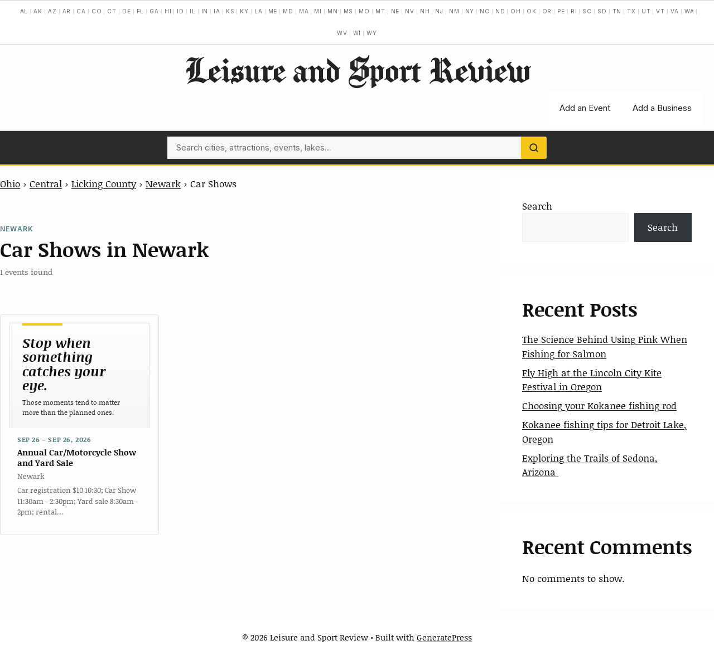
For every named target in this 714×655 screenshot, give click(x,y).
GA (154, 11)
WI (357, 33)
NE (395, 11)
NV (409, 11)
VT (660, 11)
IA (217, 11)
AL (24, 11)
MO (364, 11)
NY (470, 11)
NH (425, 11)
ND (500, 11)
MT (380, 11)
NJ (439, 11)
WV (342, 33)
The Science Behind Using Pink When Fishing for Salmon (604, 346)
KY (244, 11)
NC (485, 11)
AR (66, 11)
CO (96, 11)
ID (180, 11)
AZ (52, 11)
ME (273, 11)
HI (168, 11)
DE (126, 11)
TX (631, 11)
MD (288, 11)
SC (587, 11)
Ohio (10, 183)
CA (81, 11)
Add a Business (662, 108)
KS (230, 11)
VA (674, 11)
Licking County (103, 183)
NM (454, 11)
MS (349, 11)
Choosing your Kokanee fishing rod (599, 405)
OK (532, 11)
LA (258, 11)
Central (46, 183)
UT (646, 11)
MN (332, 11)
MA (304, 11)
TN (617, 11)
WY (371, 33)
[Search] (534, 148)
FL (140, 11)
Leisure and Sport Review (357, 70)
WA (689, 11)
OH (515, 11)
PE (561, 11)
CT (112, 11)
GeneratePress (444, 637)
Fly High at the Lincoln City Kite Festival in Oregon (592, 380)
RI (574, 11)
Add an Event (584, 108)
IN (205, 11)
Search (537, 205)
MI (318, 11)
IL (193, 11)
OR (547, 11)
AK (37, 11)
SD (602, 11)
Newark (163, 183)
